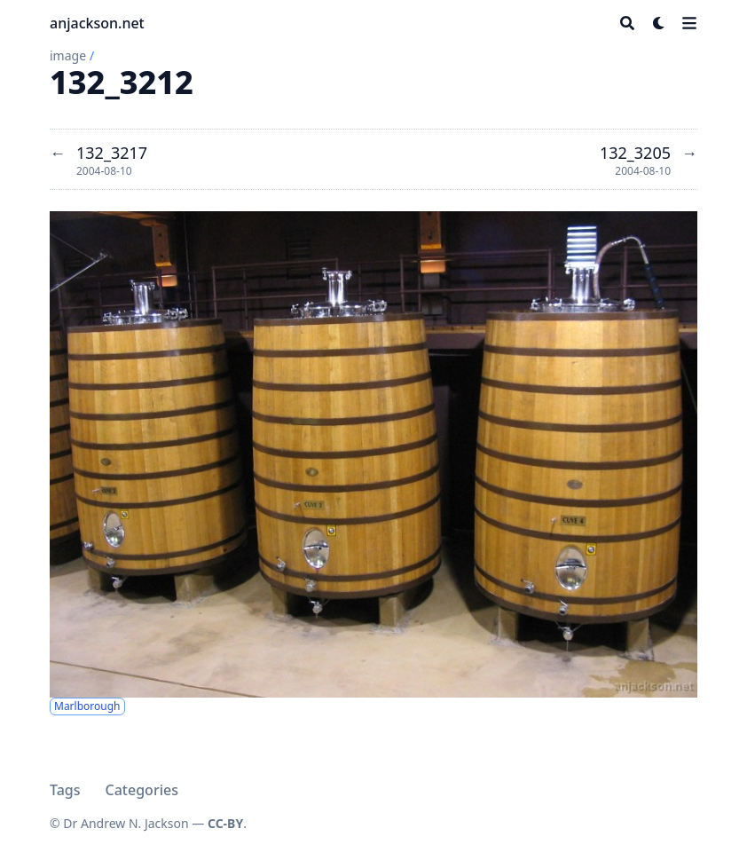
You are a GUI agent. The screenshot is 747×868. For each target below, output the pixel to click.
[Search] (627, 23)
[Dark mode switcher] (659, 23)
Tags (65, 790)
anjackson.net (97, 23)
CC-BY (225, 823)
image (68, 55)
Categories (142, 790)
